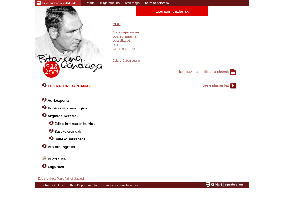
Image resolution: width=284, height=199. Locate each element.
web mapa (132, 3)
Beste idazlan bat (215, 85)
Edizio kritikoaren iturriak (74, 124)
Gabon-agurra (131, 60)
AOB (116, 24)
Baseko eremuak (67, 131)
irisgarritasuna (110, 3)
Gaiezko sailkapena (69, 139)
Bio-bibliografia (61, 147)
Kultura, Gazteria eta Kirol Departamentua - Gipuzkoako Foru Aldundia (89, 185)
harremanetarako (157, 3)
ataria (91, 3)
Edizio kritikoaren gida (67, 108)
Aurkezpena (58, 100)
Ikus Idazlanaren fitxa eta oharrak (203, 72)
